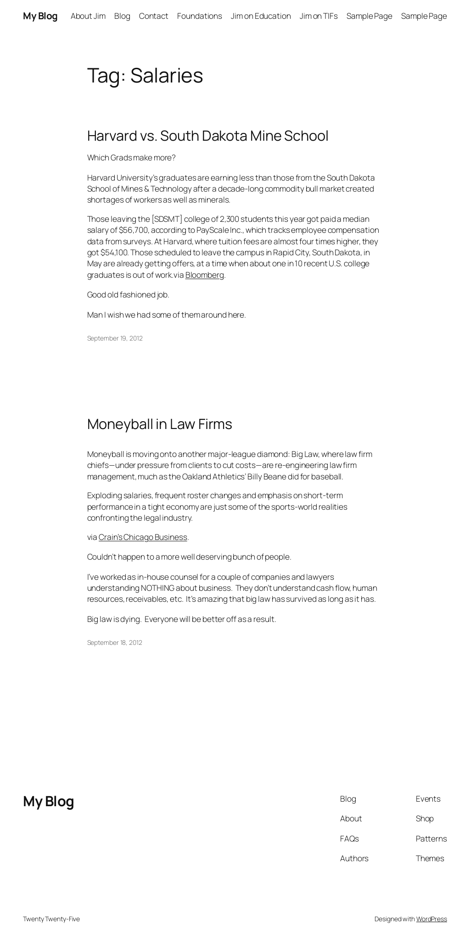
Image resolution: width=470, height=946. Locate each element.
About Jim (88, 15)
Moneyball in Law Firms (160, 424)
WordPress (431, 918)
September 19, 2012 (115, 338)
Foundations (199, 15)
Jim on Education (261, 15)
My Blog (40, 15)
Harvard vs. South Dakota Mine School (208, 135)
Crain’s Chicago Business (143, 536)
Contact (153, 15)
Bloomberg (204, 274)
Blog (122, 15)
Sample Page (369, 15)
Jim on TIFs (319, 15)
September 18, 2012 (114, 642)
